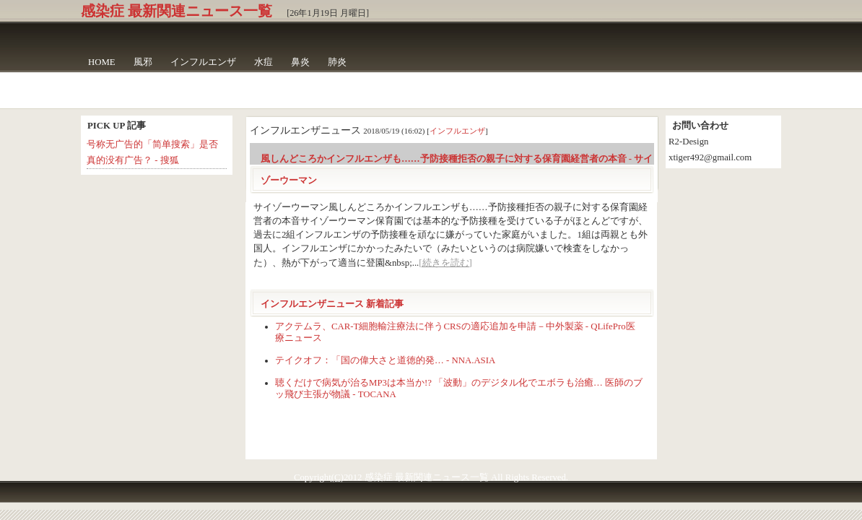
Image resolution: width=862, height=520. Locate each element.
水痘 (263, 62)
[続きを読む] (445, 263)
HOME (102, 62)
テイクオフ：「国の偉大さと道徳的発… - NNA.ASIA (385, 360)
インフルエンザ (203, 62)
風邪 (143, 62)
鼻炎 (300, 62)
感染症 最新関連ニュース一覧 (176, 11)
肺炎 (337, 62)
